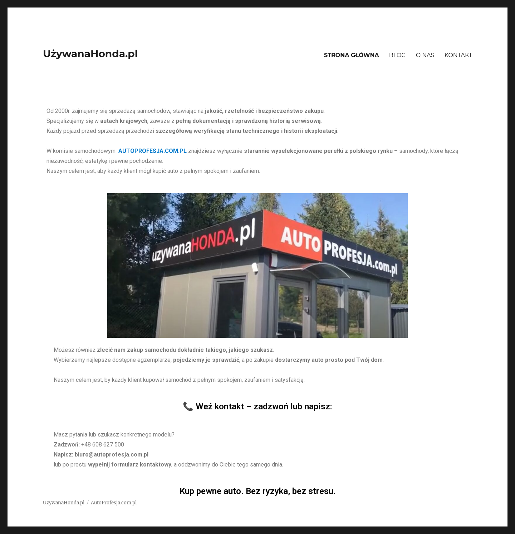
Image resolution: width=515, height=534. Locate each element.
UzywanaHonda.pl (63, 503)
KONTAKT (458, 55)
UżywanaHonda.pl (90, 54)
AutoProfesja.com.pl (114, 503)
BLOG (397, 55)
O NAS (425, 55)
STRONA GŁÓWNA (351, 55)
